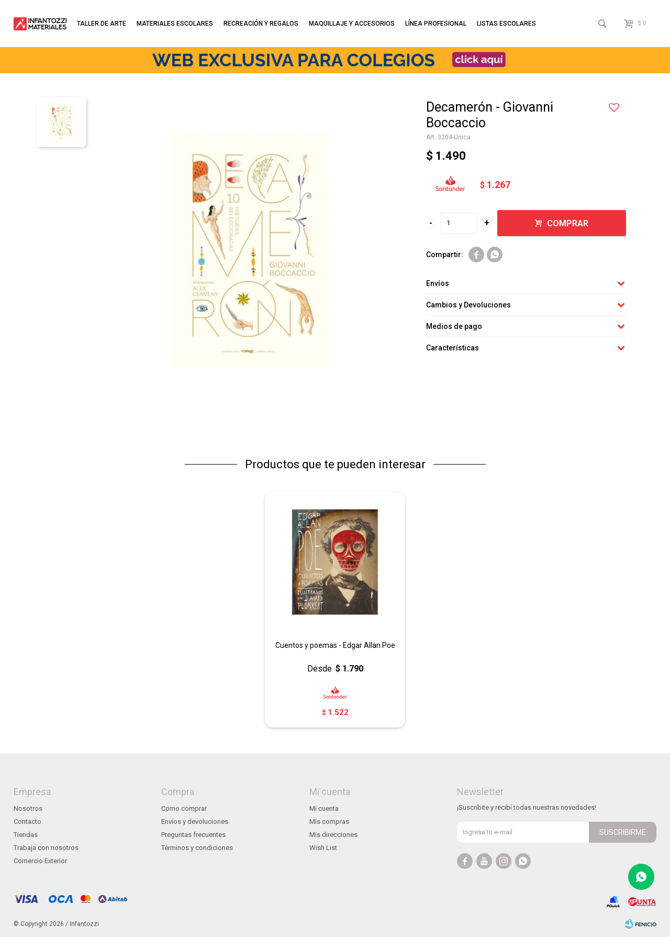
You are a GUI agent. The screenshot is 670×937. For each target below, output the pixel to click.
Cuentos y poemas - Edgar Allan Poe (335, 645)
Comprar (567, 223)
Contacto (27, 821)
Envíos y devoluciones (194, 821)
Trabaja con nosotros (46, 848)
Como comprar (184, 808)
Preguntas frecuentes (193, 835)
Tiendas (26, 835)
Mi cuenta (324, 808)
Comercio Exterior (40, 861)
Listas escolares (506, 23)
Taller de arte (101, 23)
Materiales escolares (175, 23)
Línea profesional (435, 23)
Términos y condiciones (197, 848)
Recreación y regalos (261, 23)
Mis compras (329, 821)
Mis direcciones (333, 835)
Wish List (323, 848)
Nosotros (28, 808)
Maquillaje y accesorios (352, 23)
